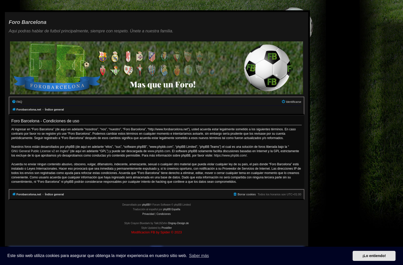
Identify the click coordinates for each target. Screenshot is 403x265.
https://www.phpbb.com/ (230, 155)
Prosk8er (166, 227)
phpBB (146, 204)
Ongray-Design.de (178, 223)
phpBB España (171, 209)
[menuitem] (17, 102)
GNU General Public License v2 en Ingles (39, 151)
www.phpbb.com (159, 151)
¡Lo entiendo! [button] (374, 256)
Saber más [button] (199, 255)
